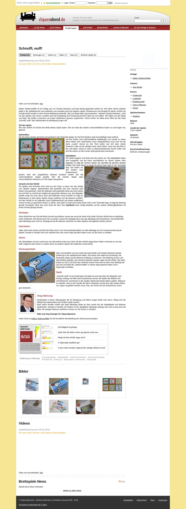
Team (152, 500)
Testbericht (25, 55)
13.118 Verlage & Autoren (145, 27)
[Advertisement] (93, 38)
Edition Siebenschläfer (142, 78)
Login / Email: (69, 3)
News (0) (73, 55)
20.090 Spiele (71, 28)
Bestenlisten (102, 27)
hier (41, 104)
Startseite (24, 27)
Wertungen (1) (38, 55)
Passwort (91, 3)
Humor (135, 108)
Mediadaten (128, 500)
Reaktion (136, 116)
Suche (136, 18)
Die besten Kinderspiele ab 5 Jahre (33, 505)
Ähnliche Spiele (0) (88, 55)
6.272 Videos (55, 27)
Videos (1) (52, 55)
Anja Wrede (137, 87)
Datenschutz (142, 500)
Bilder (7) (63, 55)
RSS (123, 481)
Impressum (162, 500)
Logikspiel (137, 99)
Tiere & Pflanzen (139, 105)
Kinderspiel (137, 95)
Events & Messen (121, 27)
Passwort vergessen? (121, 3)
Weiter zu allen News (72, 490)
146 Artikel (87, 27)
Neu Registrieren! (53, 3)
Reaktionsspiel (139, 102)
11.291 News (39, 27)
